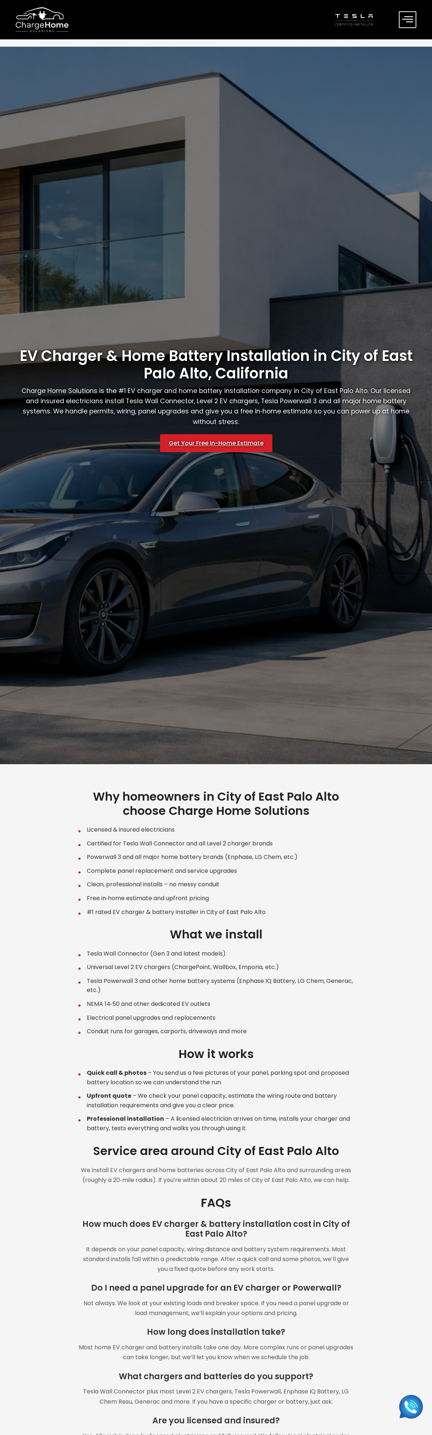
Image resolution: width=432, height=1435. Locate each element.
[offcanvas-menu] (407, 19)
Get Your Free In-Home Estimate (216, 443)
